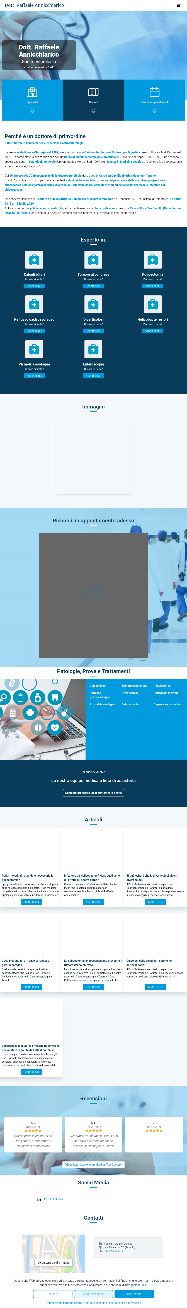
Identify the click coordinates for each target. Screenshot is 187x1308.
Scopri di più (34, 286)
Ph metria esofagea (102, 704)
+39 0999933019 (113, 1250)
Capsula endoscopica (167, 704)
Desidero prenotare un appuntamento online (93, 793)
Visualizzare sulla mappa (54, 1262)
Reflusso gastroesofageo (100, 695)
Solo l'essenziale (93, 1294)
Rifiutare (52, 1294)
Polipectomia (162, 685)
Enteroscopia (130, 704)
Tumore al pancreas (134, 685)
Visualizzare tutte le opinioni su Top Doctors (93, 1164)
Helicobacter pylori (166, 693)
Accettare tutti (134, 1294)
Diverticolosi (130, 693)
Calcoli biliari (98, 685)
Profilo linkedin (53, 1199)
